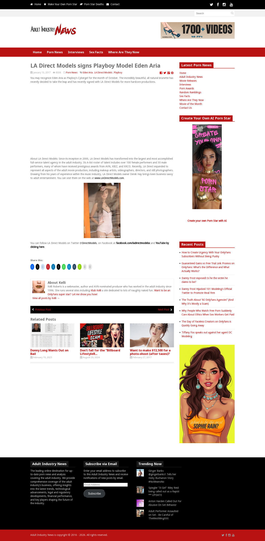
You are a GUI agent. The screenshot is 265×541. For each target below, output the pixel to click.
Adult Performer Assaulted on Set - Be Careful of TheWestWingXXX (163, 515)
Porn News (55, 52)
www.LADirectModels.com (109, 178)
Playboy (118, 72)
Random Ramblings (190, 92)
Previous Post (43, 309)
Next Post (163, 309)
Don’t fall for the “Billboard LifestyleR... (100, 352)
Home (37, 4)
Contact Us (185, 107)
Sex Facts (96, 52)
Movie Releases (188, 80)
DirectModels (89, 243)
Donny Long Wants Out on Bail (49, 352)
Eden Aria (88, 72)
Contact (115, 4)
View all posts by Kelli (46, 298)
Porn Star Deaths (94, 4)
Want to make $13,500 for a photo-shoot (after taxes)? (150, 352)
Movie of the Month (190, 103)
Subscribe (94, 493)
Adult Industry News (191, 76)
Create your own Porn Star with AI (207, 220)
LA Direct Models (103, 72)
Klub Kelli (96, 290)
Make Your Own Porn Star (62, 4)
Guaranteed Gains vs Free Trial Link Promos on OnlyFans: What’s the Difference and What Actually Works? (208, 267)
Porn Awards (186, 88)
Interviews (76, 52)
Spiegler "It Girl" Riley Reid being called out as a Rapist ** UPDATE (164, 491)
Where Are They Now (123, 52)
